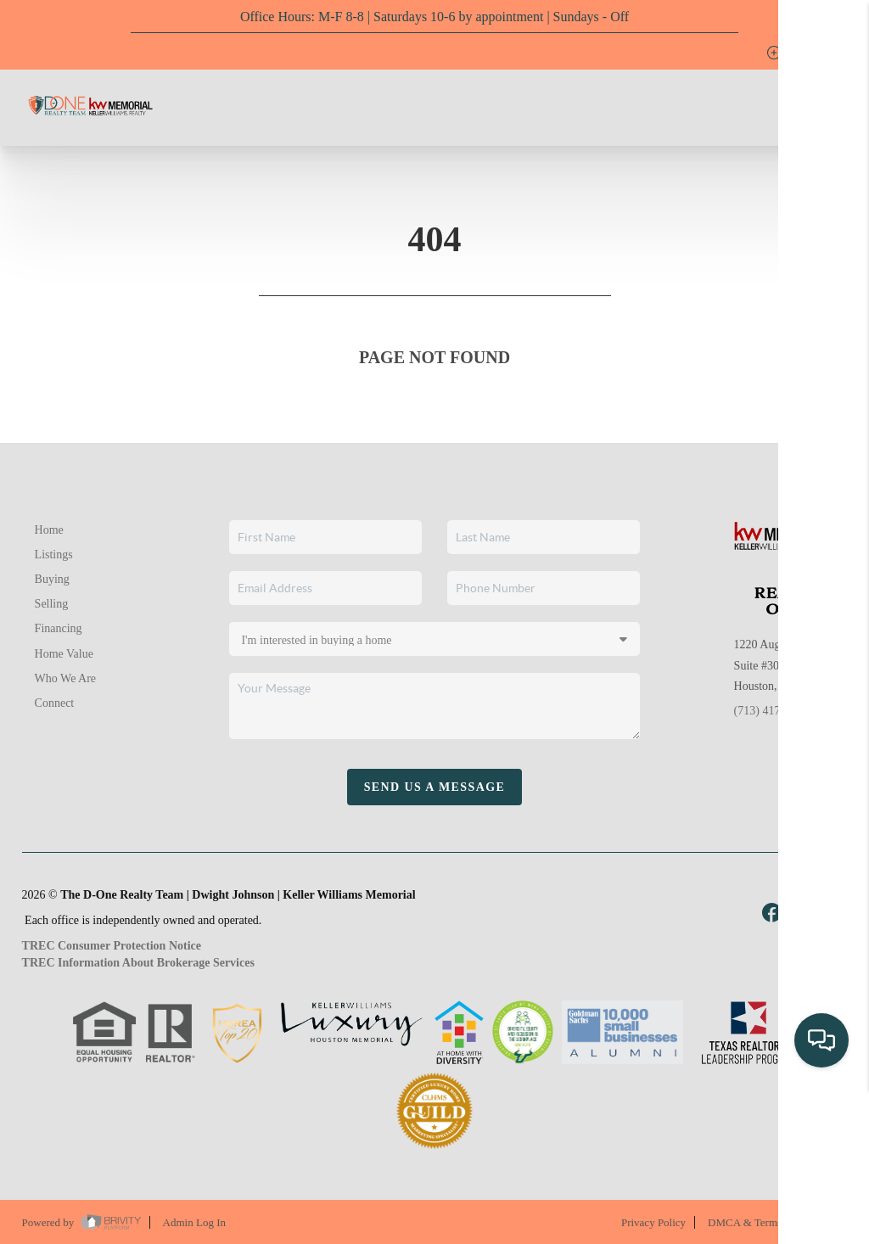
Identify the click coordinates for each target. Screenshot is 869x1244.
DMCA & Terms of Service (768, 1222)
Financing (58, 628)
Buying (52, 579)
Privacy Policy (653, 1222)
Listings (54, 554)
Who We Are (65, 678)
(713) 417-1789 (771, 710)
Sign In (802, 52)
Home (49, 530)
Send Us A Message (435, 787)
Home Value (64, 653)
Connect (55, 703)
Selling (52, 603)
